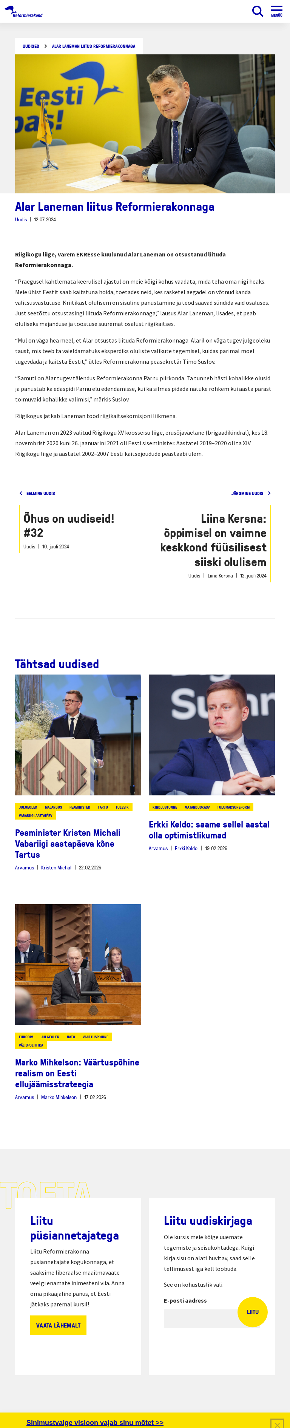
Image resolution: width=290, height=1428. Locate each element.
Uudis (21, 219)
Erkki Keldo (186, 848)
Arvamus (24, 867)
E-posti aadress (185, 1300)
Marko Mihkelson (59, 1097)
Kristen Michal (56, 867)
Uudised (31, 46)
